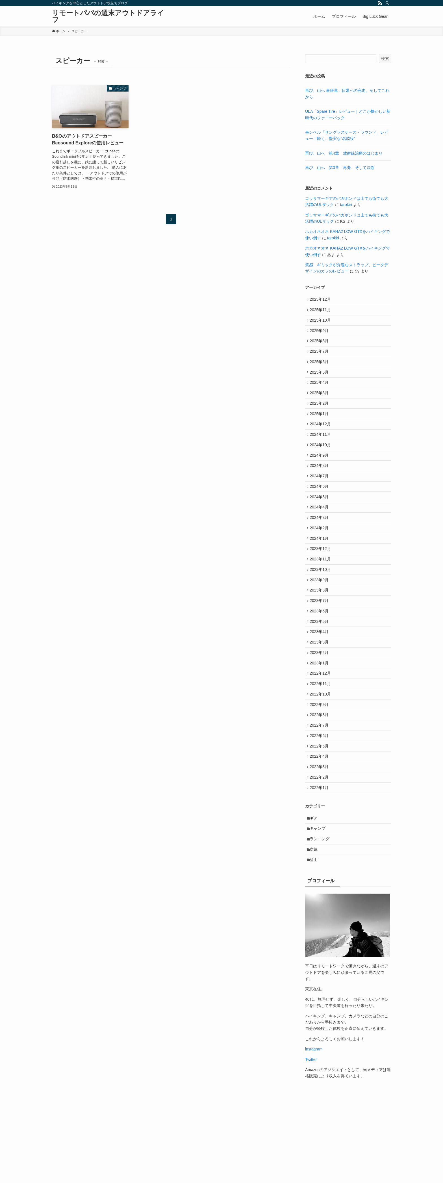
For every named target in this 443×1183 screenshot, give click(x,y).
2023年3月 (320, 688)
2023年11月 (321, 594)
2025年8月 (320, 347)
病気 (315, 919)
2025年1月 (320, 429)
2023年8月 (320, 629)
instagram (313, 1121)
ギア (315, 884)
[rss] (380, 3)
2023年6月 (320, 653)
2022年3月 (320, 829)
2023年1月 (320, 711)
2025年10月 (321, 323)
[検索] (387, 3)
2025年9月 (320, 335)
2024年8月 (320, 488)
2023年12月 (321, 582)
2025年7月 (320, 359)
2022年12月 (321, 723)
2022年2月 (320, 840)
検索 (385, 58)
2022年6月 (320, 794)
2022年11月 (321, 735)
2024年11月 (321, 452)
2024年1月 (320, 570)
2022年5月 (320, 805)
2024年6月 (320, 511)
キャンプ (319, 896)
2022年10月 (321, 746)
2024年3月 (320, 547)
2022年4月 (320, 817)
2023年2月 (320, 699)
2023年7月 (320, 641)
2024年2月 (320, 558)
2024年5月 (320, 523)
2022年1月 (320, 852)
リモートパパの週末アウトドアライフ (108, 16)
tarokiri (346, 204)
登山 (315, 931)
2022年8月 (320, 770)
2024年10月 (321, 464)
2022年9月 (320, 758)
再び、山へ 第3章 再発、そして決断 (340, 167)
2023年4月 (320, 676)
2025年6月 (320, 370)
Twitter (311, 1132)
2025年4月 (320, 394)
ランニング (321, 908)
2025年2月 (320, 417)
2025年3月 (320, 406)
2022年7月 (320, 782)
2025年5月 (320, 382)
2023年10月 (321, 605)
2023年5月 (320, 664)
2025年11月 (321, 311)
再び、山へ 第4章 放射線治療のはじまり (344, 153)
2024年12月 (321, 441)
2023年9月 (320, 617)
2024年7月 (320, 500)
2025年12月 (321, 300)
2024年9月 (320, 476)
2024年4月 (320, 535)
